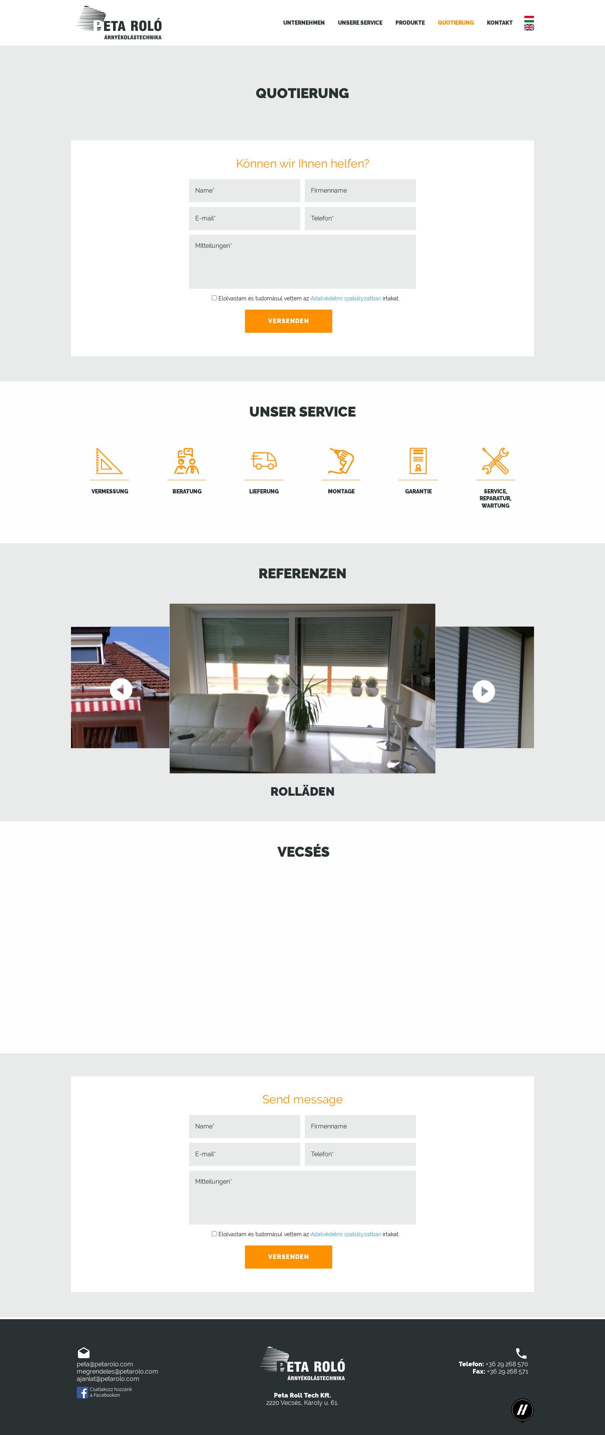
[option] (302, 701)
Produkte (410, 23)
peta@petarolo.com (105, 1364)
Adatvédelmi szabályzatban (346, 298)
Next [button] (482, 690)
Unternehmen (304, 23)
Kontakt (500, 23)
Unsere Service (360, 23)
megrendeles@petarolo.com (117, 1371)
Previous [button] (122, 690)
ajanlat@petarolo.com (108, 1378)
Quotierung (456, 23)
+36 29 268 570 (507, 1364)
